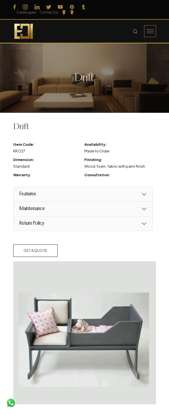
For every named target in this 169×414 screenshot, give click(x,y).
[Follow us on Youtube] (60, 9)
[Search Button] (135, 31)
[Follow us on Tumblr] (83, 9)
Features (27, 193)
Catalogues (110, 9)
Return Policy (31, 223)
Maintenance (32, 208)
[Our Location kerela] (153, 9)
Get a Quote (35, 250)
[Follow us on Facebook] (14, 9)
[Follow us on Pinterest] (71, 9)
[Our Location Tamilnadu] (145, 9)
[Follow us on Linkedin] (37, 9)
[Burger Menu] (150, 31)
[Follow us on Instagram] (25, 9)
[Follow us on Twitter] (48, 9)
